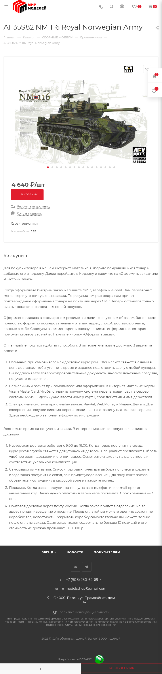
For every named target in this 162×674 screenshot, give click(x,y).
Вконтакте (75, 567)
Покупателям (107, 552)
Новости (75, 552)
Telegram (86, 567)
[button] (48, 167)
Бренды (49, 552)
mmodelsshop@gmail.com (84, 588)
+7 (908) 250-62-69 (82, 580)
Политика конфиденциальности (85, 612)
